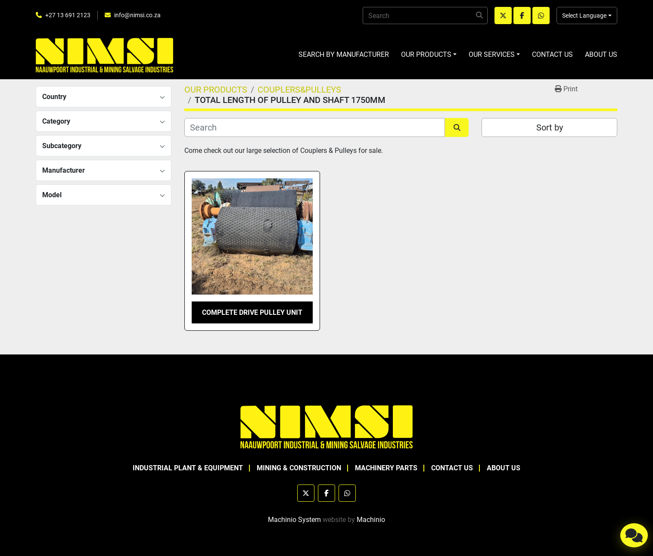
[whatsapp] (541, 15)
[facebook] (522, 15)
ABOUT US (601, 54)
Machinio (371, 520)
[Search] (425, 15)
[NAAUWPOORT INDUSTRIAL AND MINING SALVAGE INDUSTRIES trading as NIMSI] (326, 426)
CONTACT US (552, 54)
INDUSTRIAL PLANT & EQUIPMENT (188, 468)
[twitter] (503, 15)
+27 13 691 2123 (67, 15)
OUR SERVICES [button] (492, 54)
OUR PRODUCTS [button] (426, 54)
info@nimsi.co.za (137, 15)
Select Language (584, 15)
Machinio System (294, 520)
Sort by (549, 127)
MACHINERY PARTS (386, 468)
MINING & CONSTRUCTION (299, 468)
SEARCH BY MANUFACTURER (344, 54)
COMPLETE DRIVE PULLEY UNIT (252, 312)
